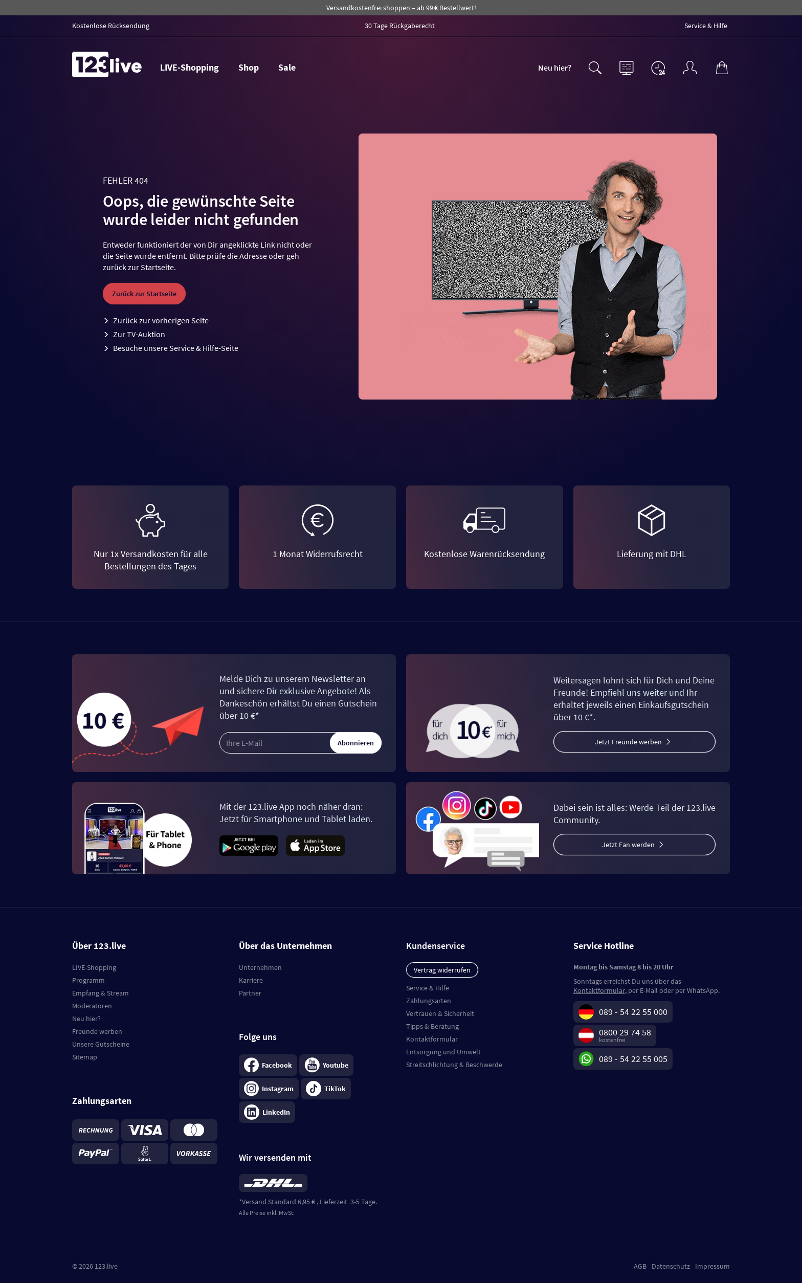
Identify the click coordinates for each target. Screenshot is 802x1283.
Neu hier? (554, 67)
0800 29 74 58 (625, 1032)
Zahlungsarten (428, 1000)
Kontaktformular (432, 1039)
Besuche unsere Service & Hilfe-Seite (175, 348)
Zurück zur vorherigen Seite (161, 320)
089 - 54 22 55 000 (633, 1011)
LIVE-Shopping (189, 67)
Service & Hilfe (427, 987)
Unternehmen (260, 967)
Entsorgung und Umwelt (443, 1051)
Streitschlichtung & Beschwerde (454, 1064)
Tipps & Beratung (432, 1026)
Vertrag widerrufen (442, 970)
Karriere (251, 980)
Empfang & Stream (100, 993)
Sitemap (84, 1056)
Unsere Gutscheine (100, 1044)
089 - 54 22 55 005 (633, 1059)
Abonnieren (356, 742)
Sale (287, 67)
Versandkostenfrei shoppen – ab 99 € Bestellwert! (401, 7)
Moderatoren (92, 1005)
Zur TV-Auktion (139, 334)
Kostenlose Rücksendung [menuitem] (110, 25)
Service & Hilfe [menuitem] (705, 25)
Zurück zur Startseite (144, 293)
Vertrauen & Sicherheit (440, 1013)
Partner (250, 993)
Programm (88, 980)
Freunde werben (97, 1031)
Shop (248, 67)
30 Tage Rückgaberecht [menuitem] (400, 25)
